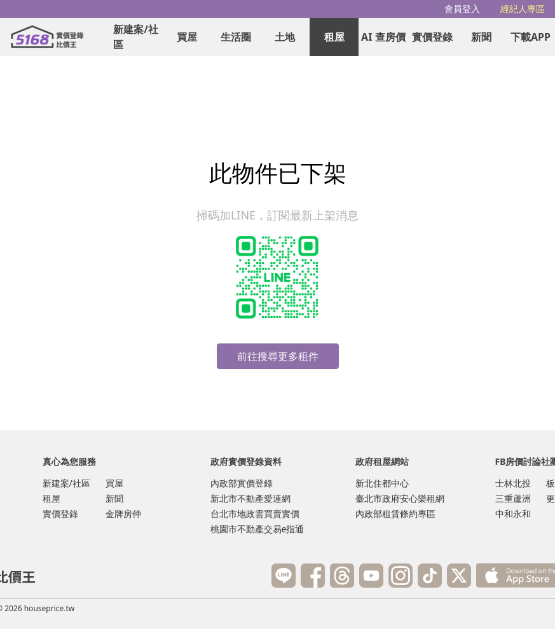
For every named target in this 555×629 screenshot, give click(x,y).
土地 (285, 37)
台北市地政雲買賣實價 (254, 514)
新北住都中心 (382, 483)
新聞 (481, 37)
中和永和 (513, 514)
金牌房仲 (123, 514)
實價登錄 (432, 37)
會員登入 (462, 9)
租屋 (334, 37)
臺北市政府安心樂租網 (399, 498)
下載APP (530, 37)
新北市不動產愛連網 (250, 498)
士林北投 (513, 483)
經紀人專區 (522, 9)
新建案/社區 (135, 37)
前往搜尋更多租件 (278, 356)
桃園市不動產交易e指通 (257, 529)
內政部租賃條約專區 (395, 514)
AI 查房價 (383, 37)
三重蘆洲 (513, 498)
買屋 (187, 37)
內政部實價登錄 (241, 483)
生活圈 (236, 37)
